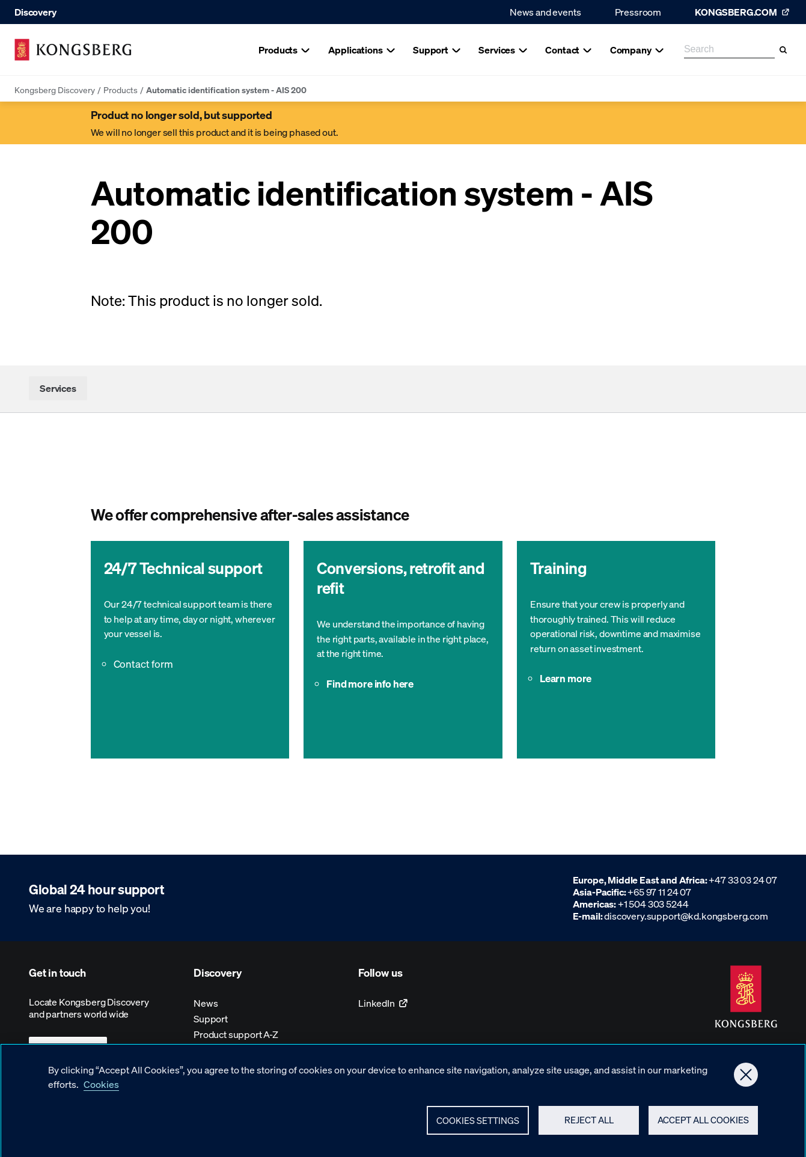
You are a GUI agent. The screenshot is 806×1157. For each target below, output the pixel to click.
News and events (545, 11)
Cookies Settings (477, 1126)
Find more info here (370, 683)
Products (120, 89)
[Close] (746, 1080)
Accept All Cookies (703, 1125)
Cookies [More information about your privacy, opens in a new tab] (101, 1089)
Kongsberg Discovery (54, 89)
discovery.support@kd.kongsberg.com (686, 915)
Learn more (565, 678)
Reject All (589, 1125)
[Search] (783, 49)
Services (58, 388)
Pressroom (638, 11)
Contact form (143, 663)
